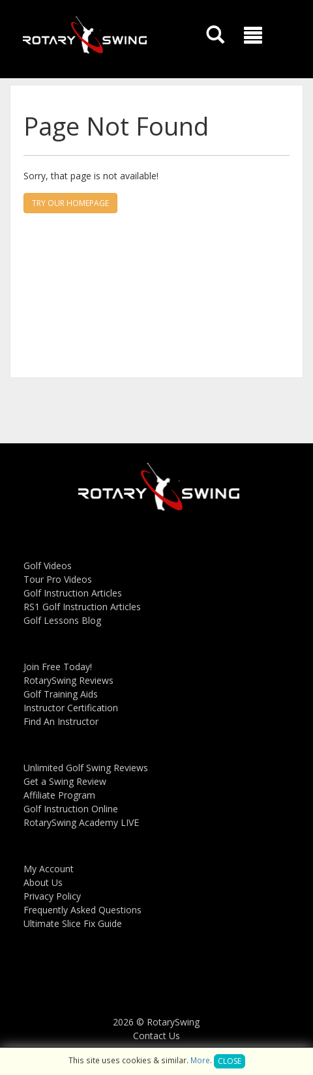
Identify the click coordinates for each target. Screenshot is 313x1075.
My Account (48, 868)
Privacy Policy (52, 896)
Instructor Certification (70, 707)
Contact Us (156, 1035)
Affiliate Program (59, 795)
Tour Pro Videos (57, 579)
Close (229, 1061)
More (200, 1060)
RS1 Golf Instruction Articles (82, 606)
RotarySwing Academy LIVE (81, 822)
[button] (253, 35)
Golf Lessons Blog (62, 620)
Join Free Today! (57, 666)
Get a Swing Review (64, 781)
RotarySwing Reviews (68, 680)
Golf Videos (47, 565)
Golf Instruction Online (70, 809)
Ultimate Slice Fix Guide (72, 923)
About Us (43, 882)
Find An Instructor (60, 721)
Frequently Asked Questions (82, 910)
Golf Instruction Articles (72, 593)
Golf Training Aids (60, 694)
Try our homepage (70, 203)
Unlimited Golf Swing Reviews (85, 767)
